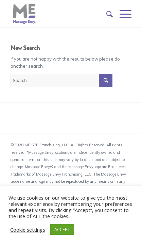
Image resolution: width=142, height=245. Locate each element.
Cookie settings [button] (27, 230)
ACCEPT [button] (62, 229)
